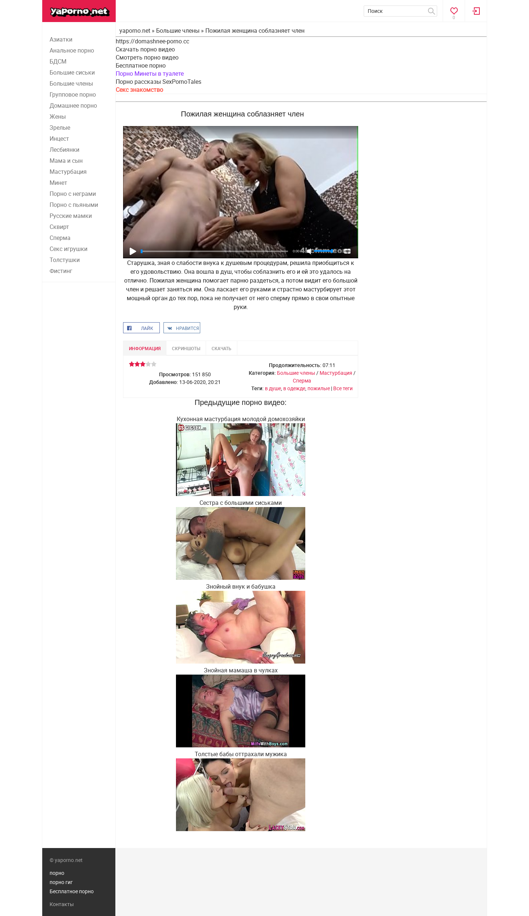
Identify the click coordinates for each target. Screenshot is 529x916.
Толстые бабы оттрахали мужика (241, 754)
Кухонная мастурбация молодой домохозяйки (241, 419)
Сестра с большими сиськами (240, 503)
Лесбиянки (64, 150)
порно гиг (61, 882)
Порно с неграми (73, 194)
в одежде (294, 388)
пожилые (318, 388)
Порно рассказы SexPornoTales (158, 82)
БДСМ (58, 61)
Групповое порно (73, 94)
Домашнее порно (73, 105)
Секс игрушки (68, 249)
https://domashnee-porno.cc (152, 41)
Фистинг (61, 271)
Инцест (59, 138)
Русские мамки (71, 216)
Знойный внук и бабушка (241, 586)
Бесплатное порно (141, 65)
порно (57, 872)
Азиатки (61, 39)
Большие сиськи (72, 72)
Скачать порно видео (145, 49)
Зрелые (60, 127)
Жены (58, 116)
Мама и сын (66, 161)
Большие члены (71, 83)
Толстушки (65, 260)
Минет (58, 183)
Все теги (343, 388)
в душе (273, 388)
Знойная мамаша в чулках (241, 670)
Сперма (60, 238)
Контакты (62, 904)
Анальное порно (72, 50)
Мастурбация (68, 172)
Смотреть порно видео (147, 57)
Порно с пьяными (74, 205)
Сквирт (59, 227)
